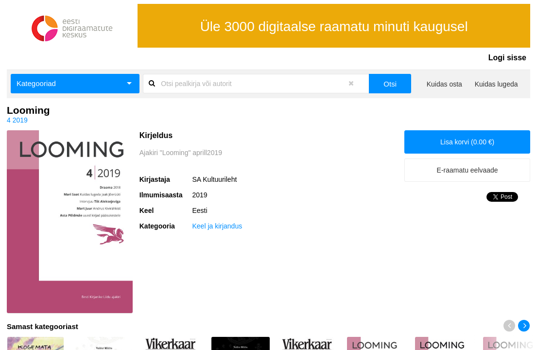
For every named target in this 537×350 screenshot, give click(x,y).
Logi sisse (507, 57)
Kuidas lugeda (496, 84)
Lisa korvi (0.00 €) (467, 142)
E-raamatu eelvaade (467, 170)
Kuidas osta (444, 84)
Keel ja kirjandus (217, 226)
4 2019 (17, 120)
